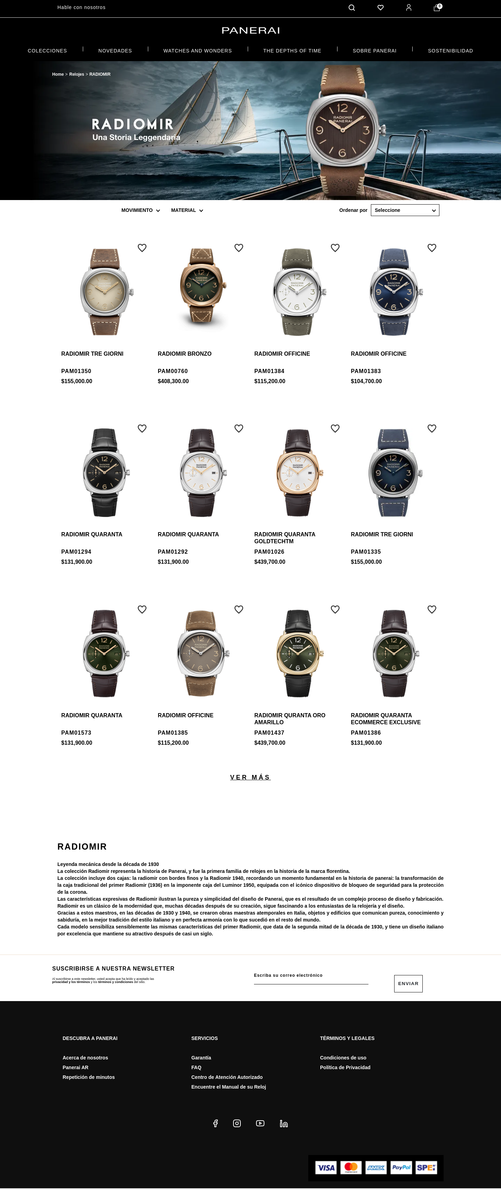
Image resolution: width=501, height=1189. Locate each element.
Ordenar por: (353, 208)
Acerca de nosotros (85, 1058)
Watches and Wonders (198, 49)
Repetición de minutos (89, 1078)
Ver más (250, 775)
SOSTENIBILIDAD (450, 49)
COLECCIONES (47, 49)
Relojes (76, 73)
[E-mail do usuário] (311, 974)
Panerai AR (75, 1068)
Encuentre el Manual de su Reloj (228, 1087)
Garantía (201, 1058)
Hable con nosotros (81, 7)
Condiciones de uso (343, 1058)
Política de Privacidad (345, 1068)
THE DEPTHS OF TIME (292, 49)
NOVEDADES (115, 49)
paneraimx (58, 73)
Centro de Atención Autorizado (227, 1078)
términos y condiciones (115, 980)
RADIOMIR (100, 73)
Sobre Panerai (375, 49)
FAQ (196, 1068)
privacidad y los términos (71, 980)
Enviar (408, 984)
